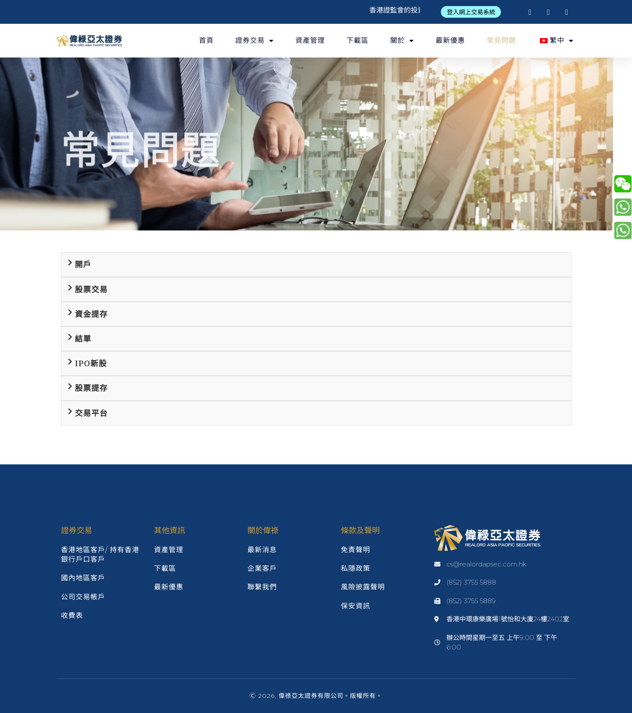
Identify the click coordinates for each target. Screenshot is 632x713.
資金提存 (91, 314)
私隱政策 (355, 568)
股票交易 (91, 289)
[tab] (316, 264)
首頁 (206, 40)
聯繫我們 (262, 587)
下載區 (357, 40)
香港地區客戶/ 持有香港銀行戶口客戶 (100, 554)
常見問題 (501, 40)
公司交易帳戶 (83, 597)
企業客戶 (262, 568)
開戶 (83, 264)
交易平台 (91, 413)
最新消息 (262, 550)
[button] (471, 12)
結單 (83, 339)
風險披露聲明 (363, 587)
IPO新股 (91, 363)
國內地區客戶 (83, 578)
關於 (402, 40)
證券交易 (254, 40)
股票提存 (91, 388)
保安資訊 (355, 606)
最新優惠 (450, 40)
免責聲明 (355, 550)
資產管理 (310, 40)
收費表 (72, 615)
